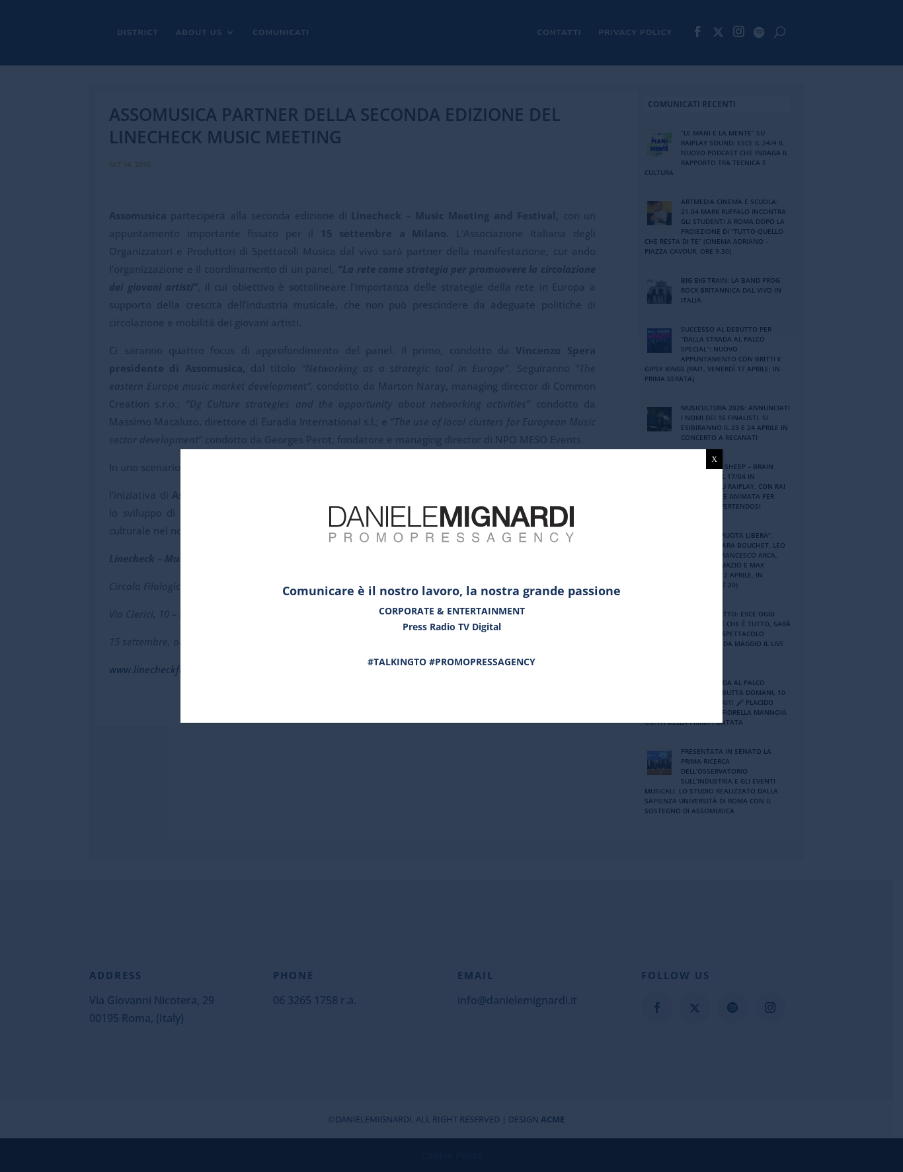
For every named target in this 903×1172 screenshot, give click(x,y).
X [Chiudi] (714, 459)
